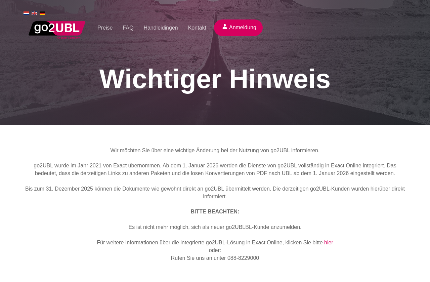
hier (328, 242)
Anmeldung (242, 27)
